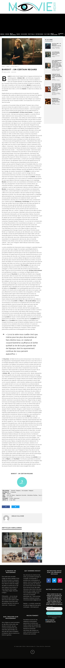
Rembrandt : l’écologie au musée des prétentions (56, 100)
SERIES (7, 34)
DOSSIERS (24, 34)
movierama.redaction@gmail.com (32, 600)
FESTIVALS (31, 34)
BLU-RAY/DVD (13, 34)
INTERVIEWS (39, 34)
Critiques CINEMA (56, 104)
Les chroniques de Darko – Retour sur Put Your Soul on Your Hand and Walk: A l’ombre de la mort (57, 64)
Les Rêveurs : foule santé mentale (56, 53)
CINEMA (53, 48)
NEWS (18, 34)
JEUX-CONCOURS (54, 34)
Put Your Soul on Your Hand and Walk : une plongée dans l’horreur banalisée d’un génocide (56, 87)
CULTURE (47, 34)
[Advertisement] (32, 23)
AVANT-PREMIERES (56, 47)
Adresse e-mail (49, 606)
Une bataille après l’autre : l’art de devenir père (57, 76)
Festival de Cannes (56, 69)
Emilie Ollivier (7, 72)
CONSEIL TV (61, 34)
